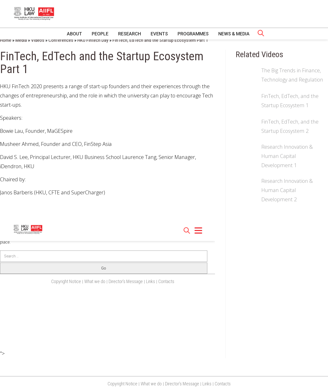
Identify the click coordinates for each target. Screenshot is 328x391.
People (100, 33)
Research (129, 33)
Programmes (193, 33)
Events (159, 33)
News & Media (234, 33)
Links (206, 383)
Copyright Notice (122, 383)
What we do (151, 383)
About (74, 33)
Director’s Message (182, 383)
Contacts (223, 383)
